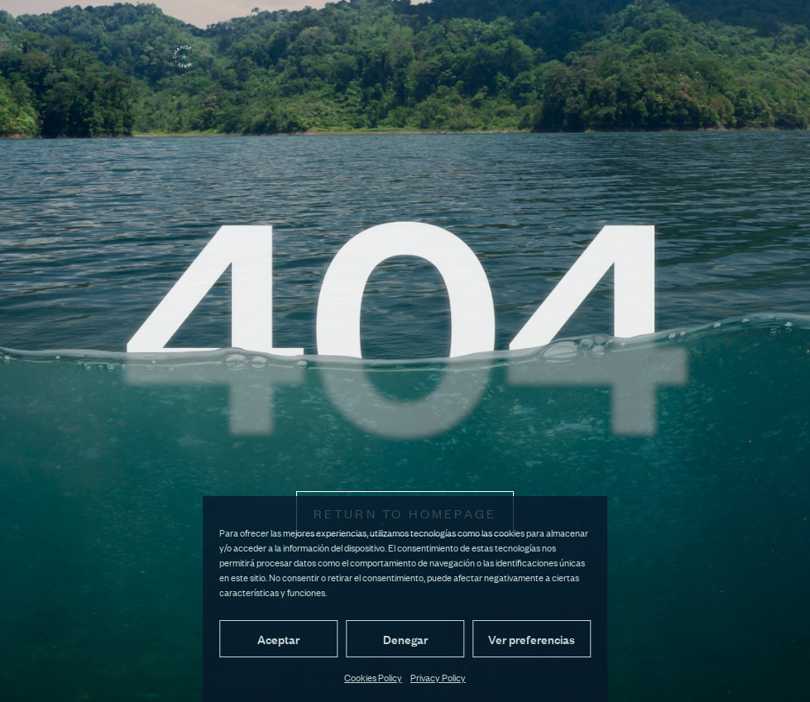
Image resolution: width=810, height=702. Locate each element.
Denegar (405, 638)
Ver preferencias (531, 638)
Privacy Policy (438, 677)
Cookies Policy (373, 677)
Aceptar (278, 638)
